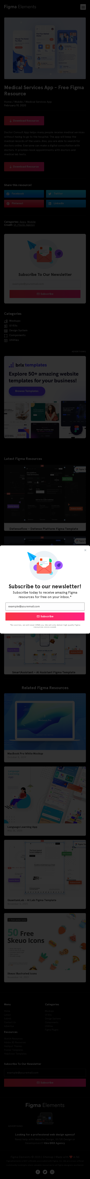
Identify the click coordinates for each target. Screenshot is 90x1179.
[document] (45, 589)
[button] (85, 550)
